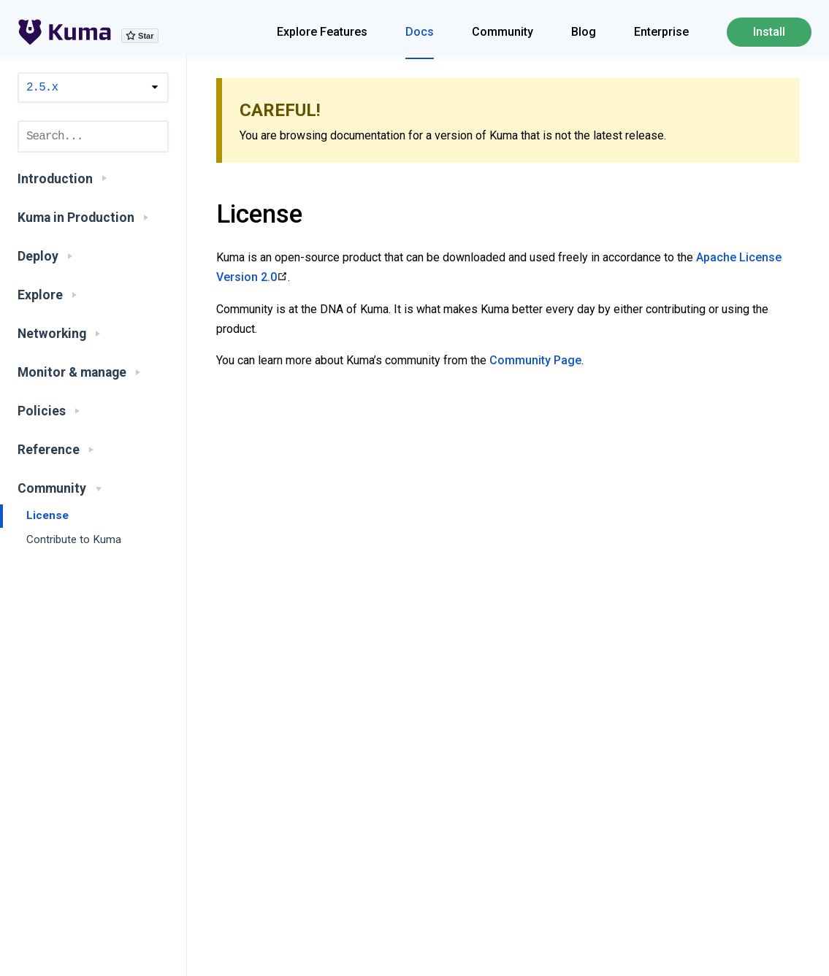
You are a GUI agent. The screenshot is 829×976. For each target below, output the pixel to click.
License (47, 515)
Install (769, 32)
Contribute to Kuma (73, 539)
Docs (419, 32)
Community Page (535, 360)
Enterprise (661, 32)
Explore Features (322, 32)
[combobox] (93, 136)
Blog (583, 32)
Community (502, 32)
